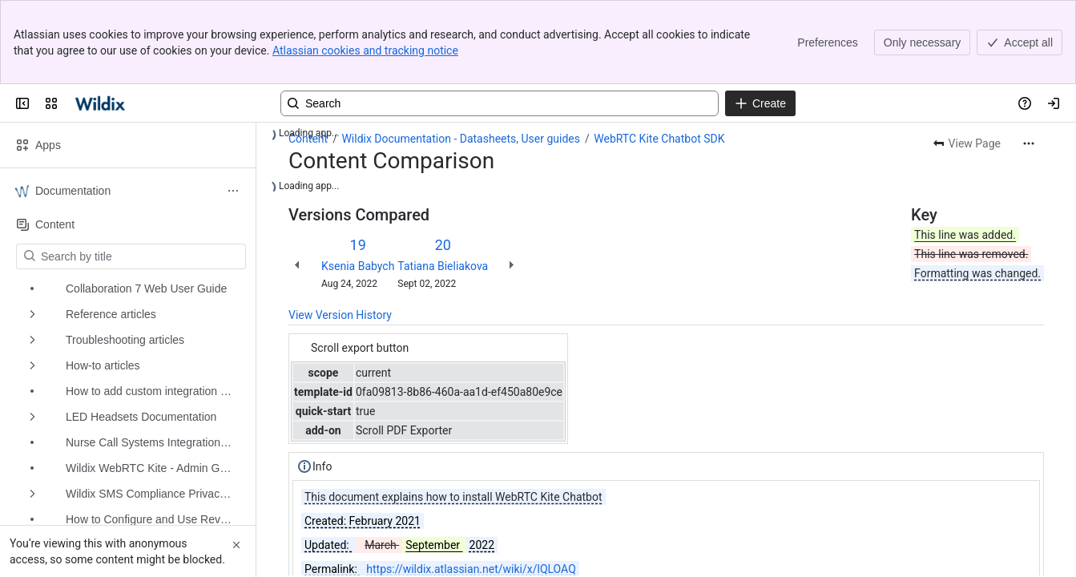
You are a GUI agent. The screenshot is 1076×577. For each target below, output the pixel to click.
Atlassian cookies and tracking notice (365, 50)
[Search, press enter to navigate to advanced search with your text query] (499, 103)
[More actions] (1029, 143)
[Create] (760, 103)
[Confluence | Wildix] (101, 103)
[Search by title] (140, 256)
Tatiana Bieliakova (442, 266)
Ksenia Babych (357, 266)
